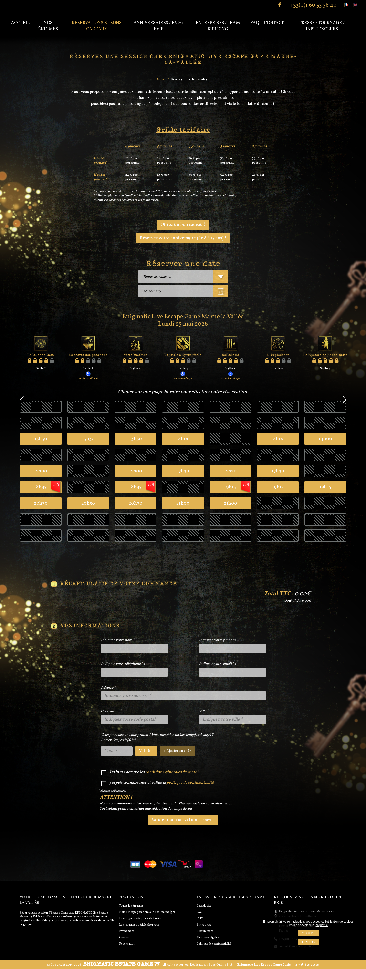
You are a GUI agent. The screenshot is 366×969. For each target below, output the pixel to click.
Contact (274, 23)
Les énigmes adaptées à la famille (140, 918)
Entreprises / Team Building (218, 26)
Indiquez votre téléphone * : (123, 664)
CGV (200, 918)
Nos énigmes (48, 26)
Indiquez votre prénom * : (219, 640)
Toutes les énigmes (131, 906)
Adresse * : (109, 687)
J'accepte (309, 933)
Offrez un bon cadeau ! (183, 225)
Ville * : (204, 711)
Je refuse (309, 942)
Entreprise (204, 925)
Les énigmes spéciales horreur (139, 925)
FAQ (199, 912)
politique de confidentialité (190, 782)
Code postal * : (112, 711)
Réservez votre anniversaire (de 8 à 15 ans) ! (183, 238)
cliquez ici (322, 925)
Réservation (127, 944)
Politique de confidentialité (214, 944)
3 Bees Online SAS (219, 965)
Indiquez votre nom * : (118, 640)
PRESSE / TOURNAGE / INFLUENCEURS (322, 26)
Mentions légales (208, 937)
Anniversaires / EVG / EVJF (159, 26)
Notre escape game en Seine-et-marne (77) (147, 912)
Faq (255, 23)
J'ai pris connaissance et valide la (162, 783)
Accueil (20, 23)
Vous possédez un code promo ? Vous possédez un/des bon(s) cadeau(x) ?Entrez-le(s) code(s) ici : (157, 737)
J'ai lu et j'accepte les (154, 772)
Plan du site (204, 906)
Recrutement (205, 931)
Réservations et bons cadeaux (97, 26)
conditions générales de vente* (172, 772)
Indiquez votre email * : (217, 664)
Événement (126, 931)
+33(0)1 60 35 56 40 (313, 5)
